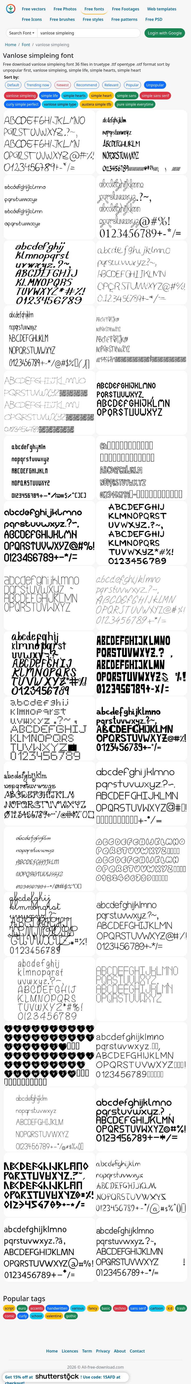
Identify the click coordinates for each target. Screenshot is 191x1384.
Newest (63, 85)
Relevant (111, 85)
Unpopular (155, 85)
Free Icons (32, 19)
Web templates (161, 9)
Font (26, 44)
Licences (70, 1351)
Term (87, 1351)
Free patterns (124, 19)
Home (10, 44)
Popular (132, 85)
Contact (137, 1351)
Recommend (86, 85)
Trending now (38, 85)
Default (13, 85)
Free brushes (62, 19)
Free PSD (153, 19)
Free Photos (64, 9)
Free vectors (34, 9)
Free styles (93, 19)
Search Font (20, 33)
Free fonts (94, 9)
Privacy (103, 1351)
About (120, 1351)
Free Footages (125, 9)
